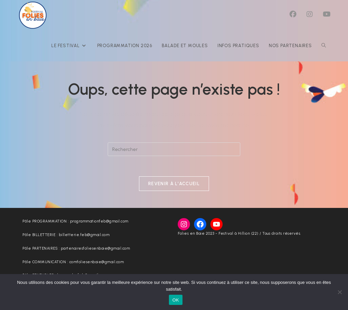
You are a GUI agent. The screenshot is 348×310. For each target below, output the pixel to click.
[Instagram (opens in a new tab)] (309, 14)
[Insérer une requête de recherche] (174, 149)
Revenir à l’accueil (174, 183)
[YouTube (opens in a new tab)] (326, 14)
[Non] (339, 292)
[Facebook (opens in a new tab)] (293, 14)
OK (175, 300)
